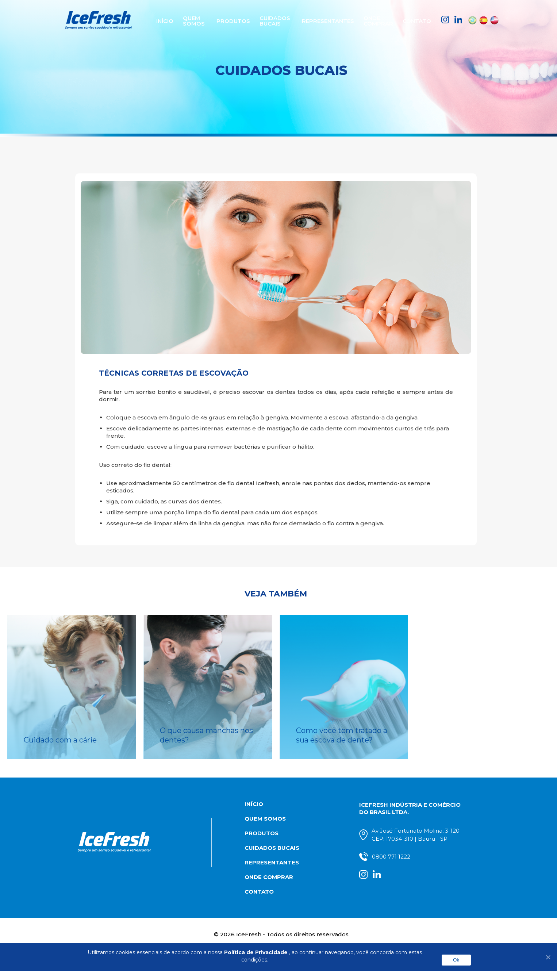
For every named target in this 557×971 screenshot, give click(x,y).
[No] (548, 957)
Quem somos (195, 20)
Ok (456, 960)
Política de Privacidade (256, 952)
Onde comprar (380, 20)
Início (162, 20)
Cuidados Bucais (277, 20)
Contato (419, 20)
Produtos (233, 20)
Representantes (330, 20)
